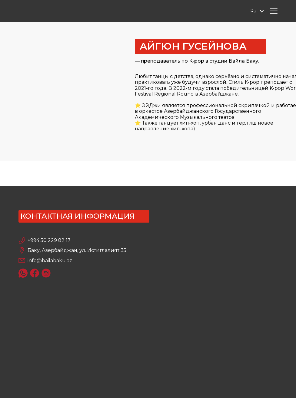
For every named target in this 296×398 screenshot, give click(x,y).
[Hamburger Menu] (274, 11)
